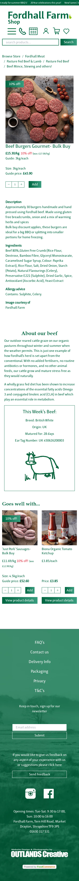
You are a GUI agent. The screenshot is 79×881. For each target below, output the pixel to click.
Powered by (39, 866)
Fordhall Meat (35, 56)
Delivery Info (40, 661)
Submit (39, 735)
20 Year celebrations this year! (46, 2)
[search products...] (30, 42)
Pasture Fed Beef (57, 61)
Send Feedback (39, 774)
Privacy (39, 680)
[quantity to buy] (15, 184)
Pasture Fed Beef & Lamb (24, 61)
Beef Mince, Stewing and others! (29, 66)
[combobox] (39, 42)
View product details (19, 600)
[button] (12, 31)
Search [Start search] (69, 42)
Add (35, 184)
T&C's (39, 690)
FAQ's (39, 642)
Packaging (39, 671)
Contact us (39, 651)
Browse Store (11, 56)
